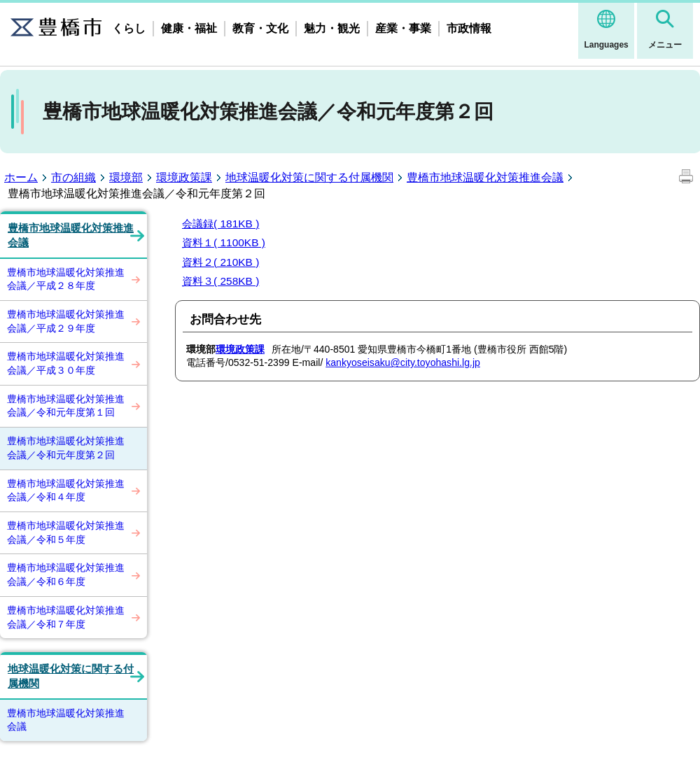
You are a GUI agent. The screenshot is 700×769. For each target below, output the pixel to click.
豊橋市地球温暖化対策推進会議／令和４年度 (66, 490)
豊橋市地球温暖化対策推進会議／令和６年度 (66, 574)
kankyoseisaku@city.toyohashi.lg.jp (403, 362)
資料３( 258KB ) (220, 281)
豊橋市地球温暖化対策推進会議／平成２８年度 (66, 279)
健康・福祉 (189, 28)
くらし (129, 28)
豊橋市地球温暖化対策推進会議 (485, 177)
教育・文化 (260, 28)
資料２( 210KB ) (220, 262)
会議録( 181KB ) (220, 224)
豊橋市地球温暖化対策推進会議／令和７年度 (66, 617)
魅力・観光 (332, 28)
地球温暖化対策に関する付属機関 (309, 177)
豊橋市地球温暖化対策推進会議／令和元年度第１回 (66, 405)
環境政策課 (184, 177)
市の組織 (73, 177)
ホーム (21, 177)
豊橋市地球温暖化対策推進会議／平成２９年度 (66, 321)
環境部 (126, 177)
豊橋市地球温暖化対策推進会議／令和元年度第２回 (66, 447)
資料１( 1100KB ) (223, 242)
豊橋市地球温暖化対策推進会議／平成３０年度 (66, 363)
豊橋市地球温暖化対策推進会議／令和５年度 (66, 532)
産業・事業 (403, 28)
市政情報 (469, 28)
